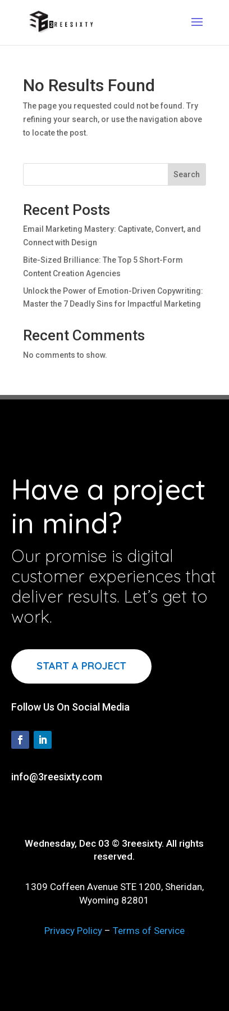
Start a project (81, 665)
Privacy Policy (73, 930)
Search (186, 174)
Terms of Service (149, 930)
